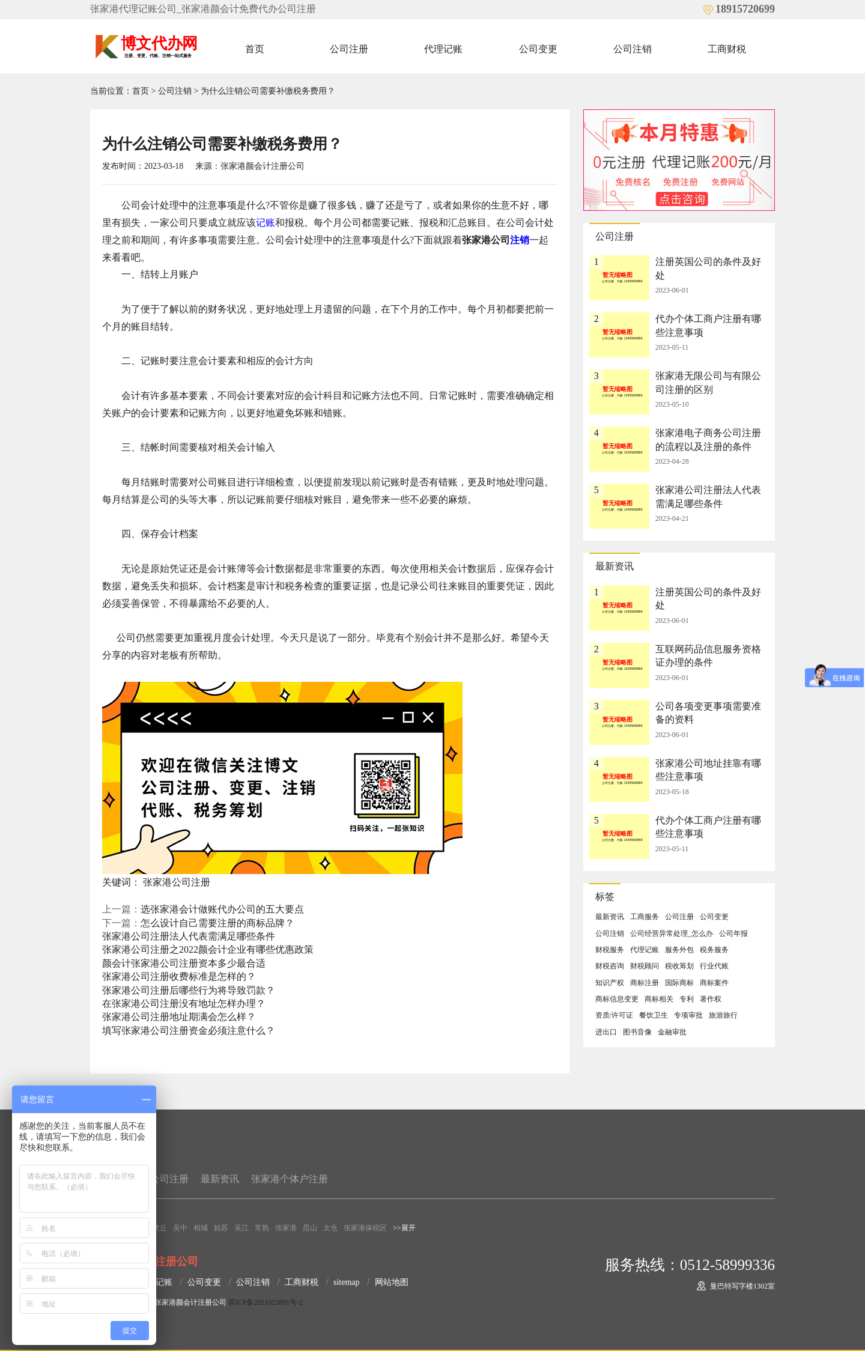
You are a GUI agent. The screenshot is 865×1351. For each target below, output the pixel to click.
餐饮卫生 (653, 1015)
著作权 (710, 999)
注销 (519, 240)
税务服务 (714, 950)
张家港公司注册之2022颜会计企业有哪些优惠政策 (208, 949)
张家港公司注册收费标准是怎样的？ (179, 976)
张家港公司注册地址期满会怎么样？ (179, 1017)
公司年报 (733, 933)
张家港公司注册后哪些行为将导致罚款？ (188, 990)
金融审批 (672, 1032)
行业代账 (714, 966)
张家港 (286, 1228)
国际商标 (679, 983)
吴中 (180, 1228)
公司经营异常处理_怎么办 (671, 933)
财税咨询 (609, 966)
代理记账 (443, 49)
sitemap (346, 1282)
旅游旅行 (723, 1015)
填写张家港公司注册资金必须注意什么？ (188, 1030)
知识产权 (609, 983)
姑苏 (221, 1228)
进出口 (606, 1032)
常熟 (262, 1228)
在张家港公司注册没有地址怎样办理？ (184, 1003)
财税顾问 (644, 966)
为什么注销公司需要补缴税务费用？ (268, 91)
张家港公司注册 (176, 882)
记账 (265, 222)
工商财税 (727, 49)
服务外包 (679, 950)
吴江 (241, 1228)
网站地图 (391, 1282)
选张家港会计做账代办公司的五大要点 (222, 909)
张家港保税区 (365, 1228)
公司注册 (349, 49)
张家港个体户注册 (289, 1179)
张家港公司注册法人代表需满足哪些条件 (188, 936)
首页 (254, 49)
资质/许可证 (614, 1015)
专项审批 (688, 1015)
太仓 (330, 1228)
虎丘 (160, 1228)
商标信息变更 (617, 999)
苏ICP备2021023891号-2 (265, 1302)
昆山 (310, 1228)
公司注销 (632, 49)
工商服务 (644, 916)
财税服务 (609, 950)
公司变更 (538, 49)
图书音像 (637, 1032)
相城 (200, 1228)
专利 (686, 999)
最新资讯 (609, 916)
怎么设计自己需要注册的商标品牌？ (217, 923)
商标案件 (714, 983)
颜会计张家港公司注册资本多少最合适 (184, 963)
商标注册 (644, 983)
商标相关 (659, 999)
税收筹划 (679, 966)
